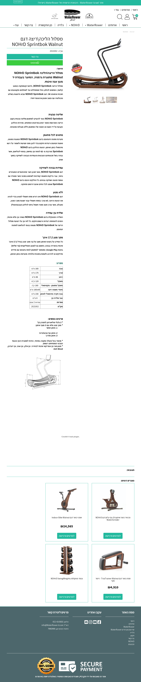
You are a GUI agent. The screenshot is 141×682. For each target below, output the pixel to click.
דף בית (132, 32)
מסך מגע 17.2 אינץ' (52, 237)
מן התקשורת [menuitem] (45, 25)
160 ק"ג (35, 285)
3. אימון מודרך (51, 336)
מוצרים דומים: (127, 480)
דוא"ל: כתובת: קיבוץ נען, (55, 621)
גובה (61, 269)
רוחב (61, 277)
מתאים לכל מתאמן (53, 135)
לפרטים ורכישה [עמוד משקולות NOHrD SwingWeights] (114, 592)
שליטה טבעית (56, 114)
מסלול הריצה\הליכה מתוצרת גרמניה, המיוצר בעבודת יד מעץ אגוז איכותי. (37, 77)
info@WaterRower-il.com (52, 621)
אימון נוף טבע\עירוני (47, 333)
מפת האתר (128, 608)
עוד (116, 9)
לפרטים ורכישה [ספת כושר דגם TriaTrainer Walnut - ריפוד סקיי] (26, 534)
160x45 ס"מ (35, 290)
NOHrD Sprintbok (34, 94)
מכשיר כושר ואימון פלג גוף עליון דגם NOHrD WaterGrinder (114, 516)
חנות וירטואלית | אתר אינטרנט (54, 681)
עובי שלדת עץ (57, 298)
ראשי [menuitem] (135, 9)
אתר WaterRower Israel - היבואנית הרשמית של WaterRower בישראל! (70, 2)
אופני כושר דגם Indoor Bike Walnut (71, 515)
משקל (60, 281)
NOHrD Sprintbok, (42, 86)
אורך (61, 273)
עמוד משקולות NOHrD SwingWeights (114, 574)
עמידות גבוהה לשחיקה (51, 167)
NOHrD (125, 32)
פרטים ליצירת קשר (58, 608)
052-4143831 (58, 617)
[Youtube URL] (95, 618)
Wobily (79, 681)
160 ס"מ (34, 269)
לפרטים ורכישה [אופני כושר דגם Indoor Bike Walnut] (70, 534)
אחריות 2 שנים (35, 302)
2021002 (53, 51)
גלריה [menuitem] (61, 25)
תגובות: (130, 470)
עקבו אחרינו (94, 608)
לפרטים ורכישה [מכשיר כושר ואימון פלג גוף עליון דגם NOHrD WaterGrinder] (114, 534)
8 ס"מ (35, 298)
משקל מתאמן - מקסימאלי (52, 285)
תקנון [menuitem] (132, 631)
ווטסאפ (34, 62)
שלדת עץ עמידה (54, 213)
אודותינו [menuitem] (126, 9)
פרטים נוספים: (55, 319)
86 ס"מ (35, 277)
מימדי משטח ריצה (55, 290)
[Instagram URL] (90, 618)
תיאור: (59, 68)
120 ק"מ (35, 281)
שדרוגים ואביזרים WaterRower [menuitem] (122, 625)
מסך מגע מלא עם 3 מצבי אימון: (48, 325)
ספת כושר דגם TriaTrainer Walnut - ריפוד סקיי (26, 516)
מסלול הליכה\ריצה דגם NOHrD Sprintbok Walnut (37, 41)
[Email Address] (86, 618)
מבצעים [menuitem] (131, 640)
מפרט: (59, 263)
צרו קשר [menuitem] (28, 25)
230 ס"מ (34, 294)
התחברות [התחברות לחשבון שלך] (18, 2)
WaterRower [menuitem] (94, 25)
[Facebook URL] (99, 618)
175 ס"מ (34, 273)
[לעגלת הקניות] (134, 17)
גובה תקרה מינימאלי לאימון (51, 294)
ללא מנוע (58, 192)
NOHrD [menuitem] (74, 25)
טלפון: (66, 617)
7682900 (51, 624)
